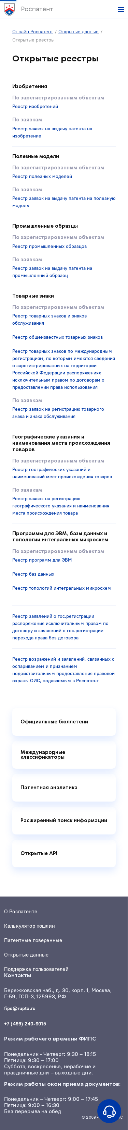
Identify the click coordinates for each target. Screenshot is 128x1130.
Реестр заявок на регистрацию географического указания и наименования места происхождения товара (60, 505)
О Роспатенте (20, 912)
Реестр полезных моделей (42, 176)
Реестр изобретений (35, 106)
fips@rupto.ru (19, 1008)
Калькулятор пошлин (29, 926)
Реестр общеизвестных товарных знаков (57, 337)
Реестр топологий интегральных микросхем (61, 588)
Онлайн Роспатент (32, 31)
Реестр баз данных (33, 574)
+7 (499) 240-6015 (25, 1024)
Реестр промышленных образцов (49, 246)
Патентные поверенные (33, 940)
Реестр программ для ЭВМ (42, 560)
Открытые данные (78, 31)
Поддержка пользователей (36, 969)
